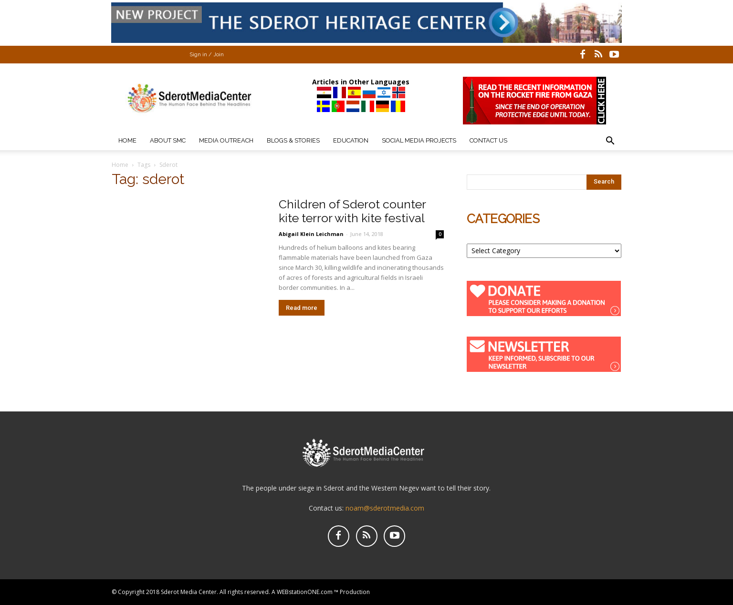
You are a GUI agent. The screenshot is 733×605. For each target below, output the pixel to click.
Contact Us (488, 140)
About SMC (168, 140)
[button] (609, 141)
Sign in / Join (206, 54)
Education (350, 140)
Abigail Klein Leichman (312, 233)
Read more (301, 307)
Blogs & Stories (293, 140)
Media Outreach (226, 140)
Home (127, 140)
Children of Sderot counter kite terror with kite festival (352, 211)
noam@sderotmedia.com (385, 508)
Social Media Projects (419, 140)
